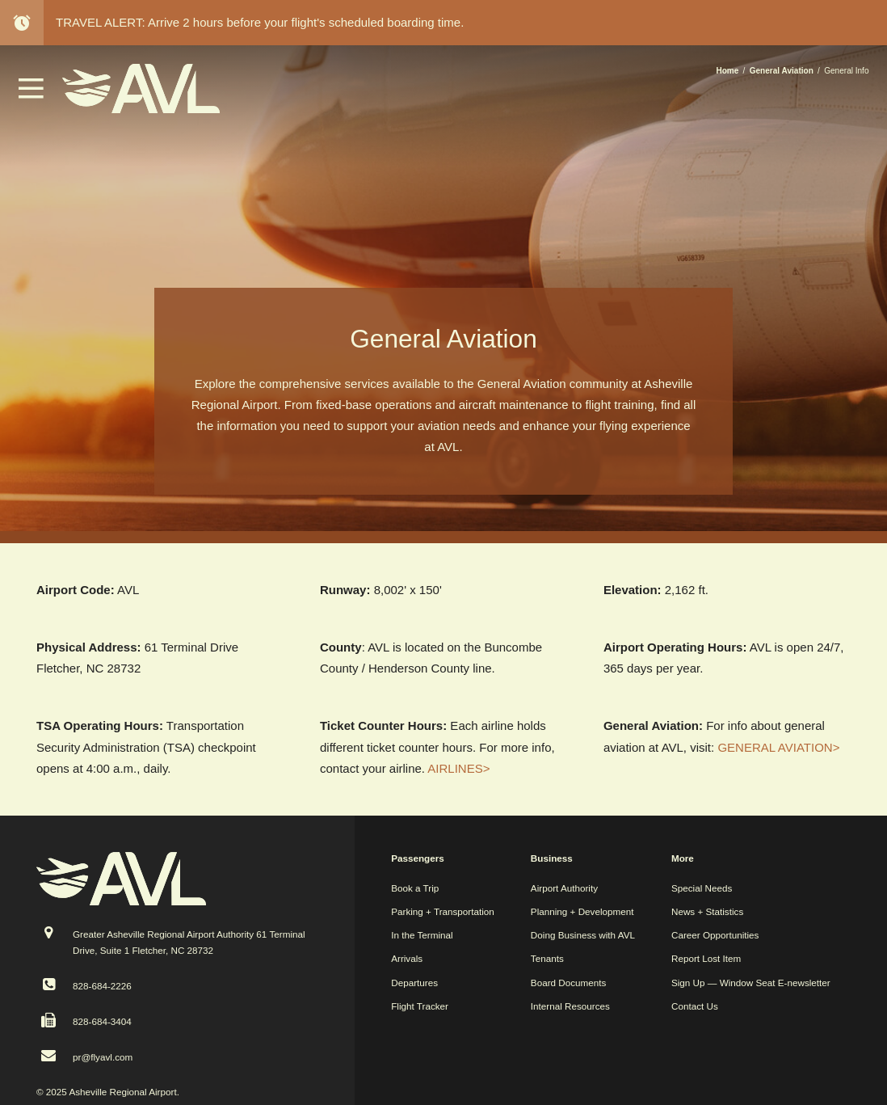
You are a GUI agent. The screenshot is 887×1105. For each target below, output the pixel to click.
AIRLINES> (458, 768)
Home (727, 70)
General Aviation (781, 70)
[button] (31, 94)
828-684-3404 (102, 1021)
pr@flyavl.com (102, 1057)
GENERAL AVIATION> (778, 747)
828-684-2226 (102, 986)
